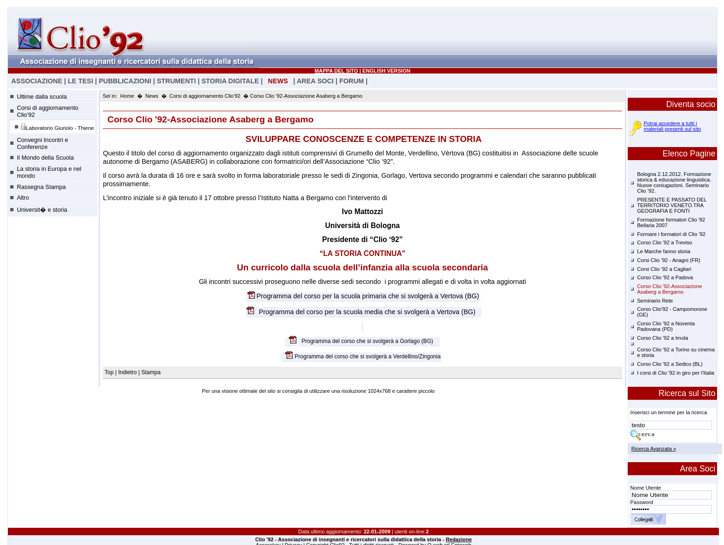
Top (110, 372)
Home (127, 96)
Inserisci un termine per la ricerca (668, 412)
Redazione (459, 539)
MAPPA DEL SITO (336, 71)
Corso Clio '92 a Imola (662, 338)
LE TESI (80, 81)
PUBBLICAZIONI (125, 81)
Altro (23, 197)
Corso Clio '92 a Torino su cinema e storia (676, 352)
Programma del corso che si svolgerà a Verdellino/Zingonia (368, 357)
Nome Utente (645, 488)
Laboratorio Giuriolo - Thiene (57, 127)
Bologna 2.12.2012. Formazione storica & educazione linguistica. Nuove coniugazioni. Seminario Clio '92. (674, 182)
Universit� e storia (42, 209)
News (151, 96)
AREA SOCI (315, 81)
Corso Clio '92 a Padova (665, 277)
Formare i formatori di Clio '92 (671, 234)
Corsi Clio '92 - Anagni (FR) (668, 260)
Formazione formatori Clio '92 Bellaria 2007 (671, 222)
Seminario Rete (655, 300)
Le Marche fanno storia (663, 251)
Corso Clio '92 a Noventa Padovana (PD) (666, 326)
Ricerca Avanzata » (653, 448)
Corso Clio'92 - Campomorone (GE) (672, 311)
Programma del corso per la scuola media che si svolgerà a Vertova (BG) (366, 312)
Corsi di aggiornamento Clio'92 (47, 111)
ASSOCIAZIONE (36, 81)
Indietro (127, 372)
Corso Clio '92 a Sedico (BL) (670, 364)
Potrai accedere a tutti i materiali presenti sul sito (672, 126)
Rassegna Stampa (41, 186)
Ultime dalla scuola (42, 96)
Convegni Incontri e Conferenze (42, 143)
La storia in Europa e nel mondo (49, 172)
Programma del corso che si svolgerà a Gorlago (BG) (367, 341)
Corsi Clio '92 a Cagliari (664, 269)
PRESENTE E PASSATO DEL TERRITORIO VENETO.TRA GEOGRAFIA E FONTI (672, 205)
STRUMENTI (176, 81)
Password (641, 502)
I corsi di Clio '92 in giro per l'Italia (675, 373)
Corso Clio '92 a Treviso (664, 242)
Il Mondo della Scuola (45, 157)
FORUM (351, 81)
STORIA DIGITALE (230, 81)
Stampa (151, 372)
